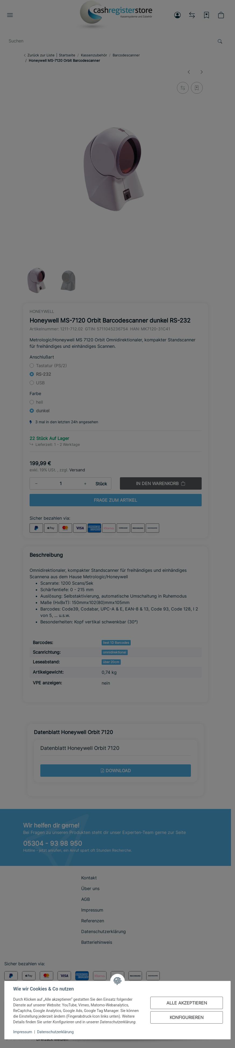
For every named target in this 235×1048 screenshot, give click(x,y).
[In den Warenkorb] (202, 1037)
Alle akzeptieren (186, 1003)
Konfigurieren (187, 1017)
